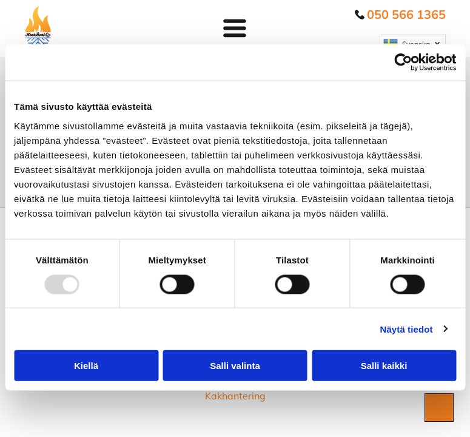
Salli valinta (235, 366)
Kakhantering (235, 396)
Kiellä (86, 366)
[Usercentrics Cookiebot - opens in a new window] (403, 62)
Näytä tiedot (406, 329)
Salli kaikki (384, 366)
